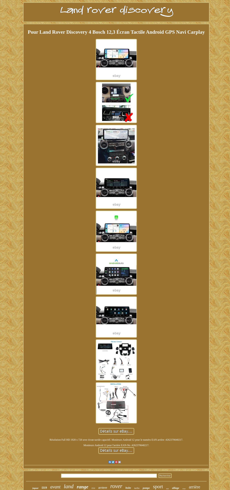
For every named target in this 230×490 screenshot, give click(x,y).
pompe (146, 488)
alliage (175, 488)
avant (55, 486)
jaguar (35, 488)
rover (116, 486)
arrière (194, 487)
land (68, 486)
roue (184, 489)
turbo (137, 488)
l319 (44, 487)
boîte (128, 487)
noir (167, 489)
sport (158, 486)
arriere (102, 487)
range (82, 486)
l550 (93, 488)
